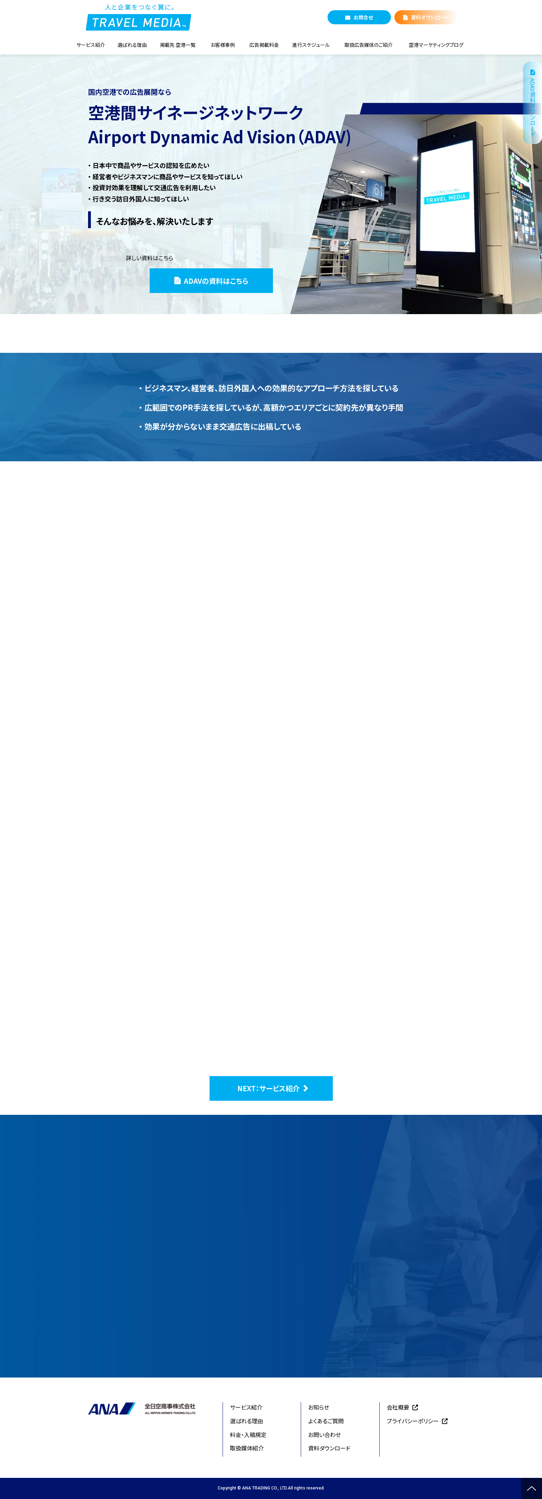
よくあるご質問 (326, 1421)
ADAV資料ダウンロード (533, 107)
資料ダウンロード (430, 17)
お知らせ (318, 1407)
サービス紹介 (90, 44)
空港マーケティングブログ (436, 44)
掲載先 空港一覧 (177, 44)
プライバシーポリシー (413, 1421)
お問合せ (363, 17)
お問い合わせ (324, 1434)
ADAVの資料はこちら (216, 281)
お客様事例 (223, 44)
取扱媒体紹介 (247, 1448)
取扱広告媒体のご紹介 (368, 44)
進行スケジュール (311, 44)
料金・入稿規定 (248, 1434)
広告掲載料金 (264, 44)
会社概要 (398, 1407)
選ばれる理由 (132, 44)
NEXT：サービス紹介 (268, 1088)
